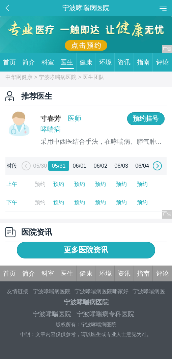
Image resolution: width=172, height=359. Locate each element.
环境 (107, 62)
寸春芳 (50, 118)
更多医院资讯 (86, 250)
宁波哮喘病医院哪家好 (101, 291)
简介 (30, 62)
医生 (68, 62)
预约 (58, 184)
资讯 (126, 62)
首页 (11, 62)
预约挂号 (146, 118)
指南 (145, 62)
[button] (25, 166)
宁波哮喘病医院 (58, 77)
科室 (49, 62)
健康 (87, 62)
